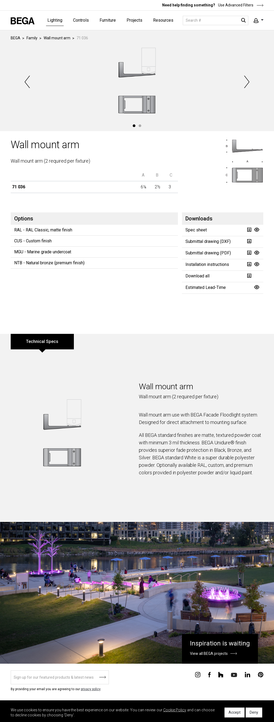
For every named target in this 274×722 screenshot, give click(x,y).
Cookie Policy (174, 710)
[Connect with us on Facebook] (209, 674)
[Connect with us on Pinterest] (260, 674)
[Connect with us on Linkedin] (247, 674)
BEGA (15, 38)
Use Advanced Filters (240, 5)
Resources (163, 20)
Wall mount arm (57, 38)
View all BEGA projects (209, 653)
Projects (134, 20)
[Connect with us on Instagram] (197, 674)
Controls (81, 20)
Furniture (108, 20)
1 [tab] (134, 125)
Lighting (54, 20)
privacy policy (91, 689)
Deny (254, 712)
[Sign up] (60, 677)
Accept (235, 712)
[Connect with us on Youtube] (234, 674)
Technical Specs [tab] (42, 341)
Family (31, 38)
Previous (28, 82)
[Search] (215, 20)
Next (246, 82)
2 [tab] (140, 125)
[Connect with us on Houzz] (220, 674)
